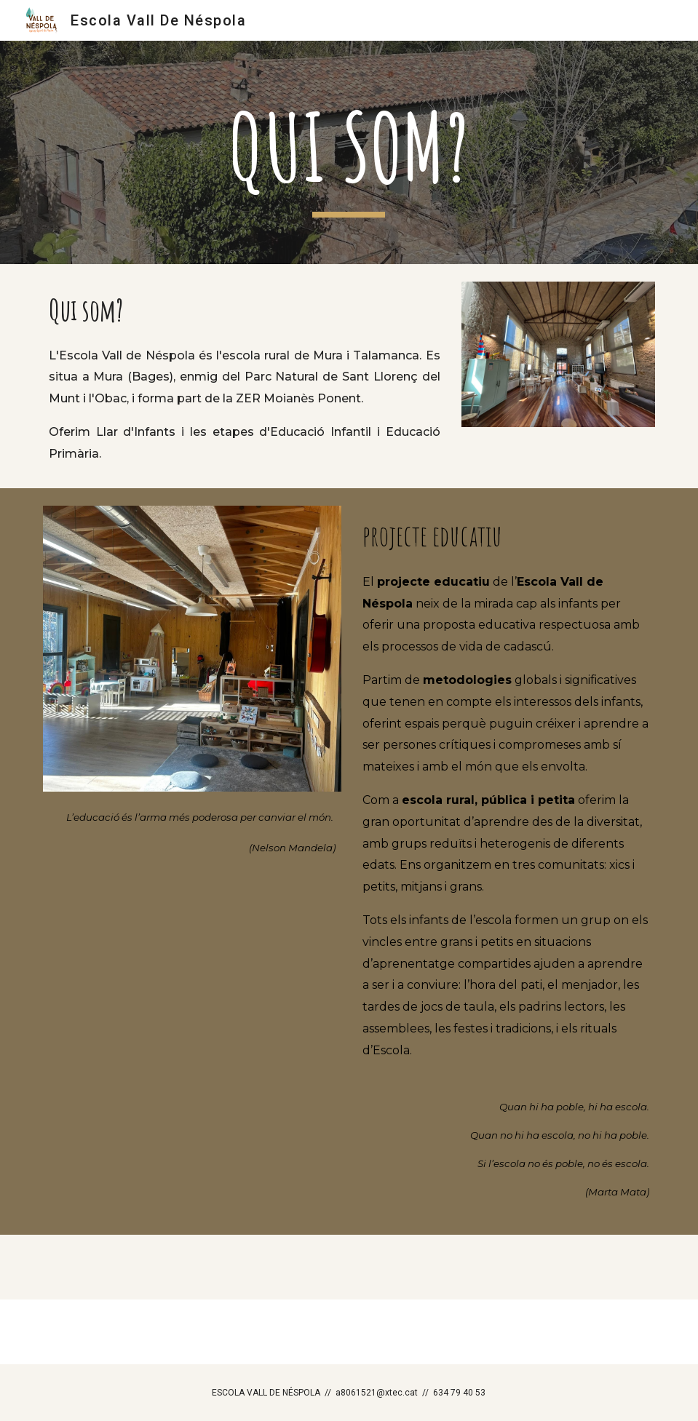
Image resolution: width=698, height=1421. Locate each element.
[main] (349, 152)
